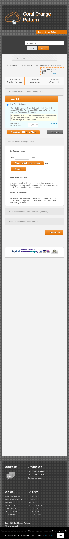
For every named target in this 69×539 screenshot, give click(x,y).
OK (60, 535)
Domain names (10, 508)
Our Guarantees (35, 508)
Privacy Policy (48, 535)
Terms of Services (35, 505)
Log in (32, 48)
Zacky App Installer (11, 511)
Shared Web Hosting (12, 496)
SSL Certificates (10, 514)
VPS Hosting (9, 502)
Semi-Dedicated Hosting (13, 499)
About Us (32, 499)
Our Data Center (35, 514)
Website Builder (10, 505)
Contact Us (33, 496)
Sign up (44, 48)
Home (17, 58)
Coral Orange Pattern (37, 17)
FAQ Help (32, 502)
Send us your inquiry (35, 478)
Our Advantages (35, 511)
